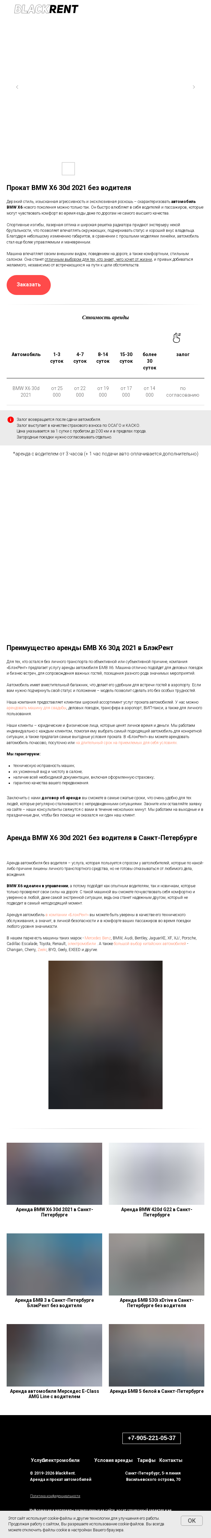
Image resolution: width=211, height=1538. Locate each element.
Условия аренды (113, 1460)
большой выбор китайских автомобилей (150, 943)
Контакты (170, 1460)
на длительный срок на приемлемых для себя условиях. (127, 742)
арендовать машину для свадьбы (36, 708)
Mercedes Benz (98, 938)
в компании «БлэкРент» (67, 915)
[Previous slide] (17, 87)
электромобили (82, 943)
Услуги (39, 1460)
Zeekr (41, 949)
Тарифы (146, 1460)
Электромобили (61, 1460)
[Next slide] (194, 87)
